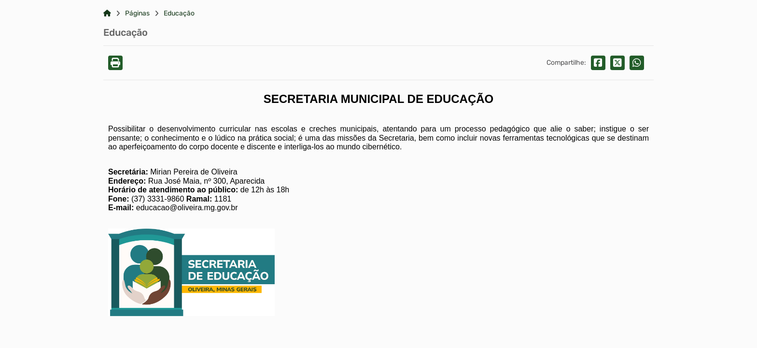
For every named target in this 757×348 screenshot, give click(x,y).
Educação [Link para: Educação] (179, 13)
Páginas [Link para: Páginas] (137, 13)
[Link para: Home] (107, 13)
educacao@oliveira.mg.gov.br (187, 207)
